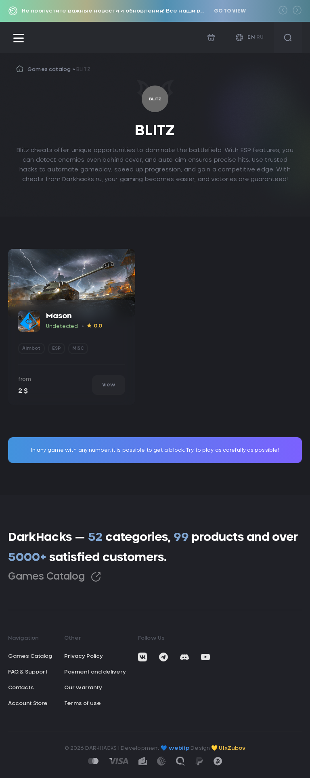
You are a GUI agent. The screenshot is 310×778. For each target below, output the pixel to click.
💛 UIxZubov (228, 748)
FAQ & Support (28, 672)
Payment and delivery (95, 672)
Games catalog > (51, 69)
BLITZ (83, 69)
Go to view (230, 10)
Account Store (28, 703)
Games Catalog (54, 577)
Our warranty (83, 687)
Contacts (21, 687)
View (108, 384)
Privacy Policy (83, 656)
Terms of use (82, 703)
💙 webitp (175, 748)
